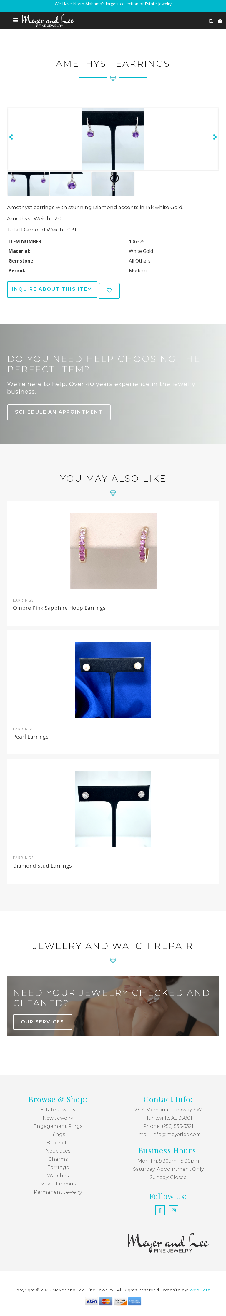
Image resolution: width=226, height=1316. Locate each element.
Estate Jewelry (57, 1110)
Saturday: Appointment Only (168, 1169)
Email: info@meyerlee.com (168, 1134)
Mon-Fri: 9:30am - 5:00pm (168, 1161)
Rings (58, 1134)
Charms (58, 1159)
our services (42, 1022)
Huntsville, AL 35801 (168, 1118)
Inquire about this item (52, 289)
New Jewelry (58, 1118)
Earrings (58, 1167)
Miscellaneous (58, 1184)
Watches (58, 1175)
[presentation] (10, 137)
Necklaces (58, 1151)
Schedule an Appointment (59, 412)
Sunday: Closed (168, 1177)
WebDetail (201, 1289)
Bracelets (57, 1142)
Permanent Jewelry (58, 1192)
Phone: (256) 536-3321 (168, 1126)
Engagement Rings (58, 1126)
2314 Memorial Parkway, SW (168, 1110)
